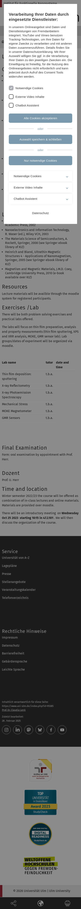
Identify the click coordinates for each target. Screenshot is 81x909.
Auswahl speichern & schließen (41, 139)
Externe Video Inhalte (29, 96)
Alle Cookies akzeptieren (40, 118)
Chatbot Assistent (27, 105)
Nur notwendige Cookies (40, 160)
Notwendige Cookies (29, 88)
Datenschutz (40, 213)
